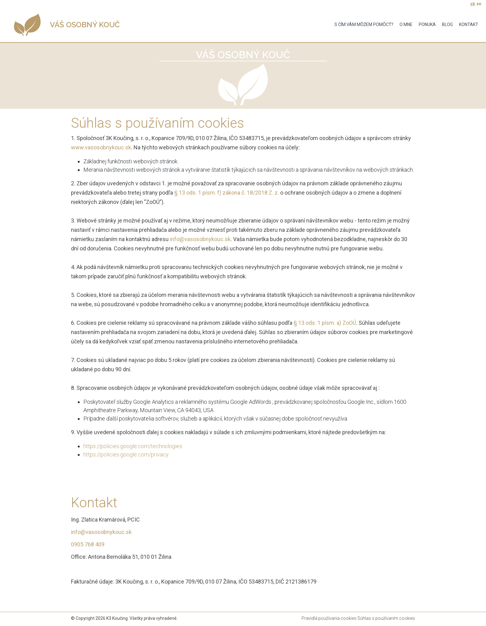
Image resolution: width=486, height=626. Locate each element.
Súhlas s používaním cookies (386, 618)
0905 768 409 (87, 544)
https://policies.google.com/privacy (126, 454)
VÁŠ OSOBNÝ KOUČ (85, 24)
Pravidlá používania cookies (329, 618)
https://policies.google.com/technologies (132, 446)
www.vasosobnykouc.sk (101, 147)
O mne (406, 24)
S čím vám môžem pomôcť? (363, 24)
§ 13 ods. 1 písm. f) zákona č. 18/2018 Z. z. (226, 192)
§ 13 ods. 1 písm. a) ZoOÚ (325, 323)
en (478, 3)
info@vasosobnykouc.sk (200, 239)
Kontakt (468, 24)
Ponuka (427, 24)
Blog (447, 24)
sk (472, 3)
